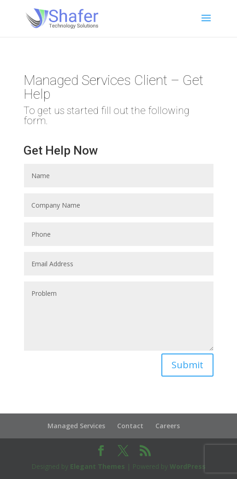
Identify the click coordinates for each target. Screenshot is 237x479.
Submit (187, 365)
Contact (130, 425)
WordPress (188, 466)
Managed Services (76, 425)
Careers (167, 425)
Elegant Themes (97, 466)
